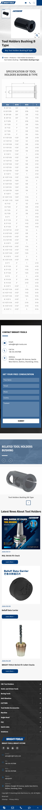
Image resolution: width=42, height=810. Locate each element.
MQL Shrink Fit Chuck (11, 556)
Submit (21, 421)
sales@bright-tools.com (13, 756)
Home (6, 58)
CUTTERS (4, 703)
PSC (2, 722)
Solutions (4, 732)
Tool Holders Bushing (11, 60)
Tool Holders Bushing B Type (29, 60)
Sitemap (5, 799)
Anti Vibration (6, 698)
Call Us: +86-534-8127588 (15, 350)
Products (13, 58)
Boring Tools (5, 694)
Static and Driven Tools (9, 689)
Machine (4, 713)
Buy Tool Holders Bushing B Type (20, 50)
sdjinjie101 (8, 778)
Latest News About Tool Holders (21, 511)
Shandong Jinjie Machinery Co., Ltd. (22, 793)
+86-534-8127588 (10, 763)
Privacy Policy (14, 799)
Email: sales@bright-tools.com (18, 343)
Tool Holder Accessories (25, 58)
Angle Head (5, 717)
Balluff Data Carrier (10, 610)
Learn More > (10, 562)
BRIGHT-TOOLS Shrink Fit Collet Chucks (18, 665)
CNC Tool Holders (7, 684)
